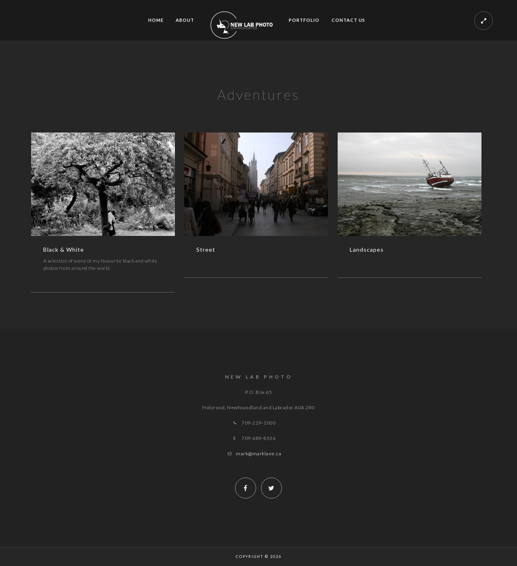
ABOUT (185, 20)
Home (156, 20)
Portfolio (304, 20)
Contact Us (348, 20)
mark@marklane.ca (258, 453)
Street (205, 249)
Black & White (63, 249)
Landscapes (367, 249)
